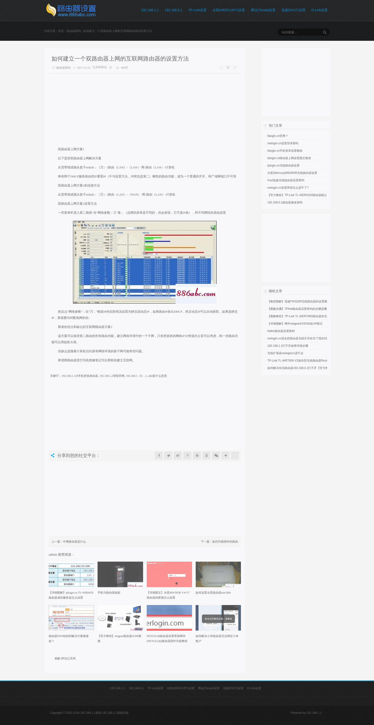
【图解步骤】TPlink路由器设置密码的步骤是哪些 (298, 309)
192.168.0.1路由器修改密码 (284, 202)
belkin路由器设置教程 (281, 331)
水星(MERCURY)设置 (229, 10)
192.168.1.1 (150, 10)
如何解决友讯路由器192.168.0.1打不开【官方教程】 (300, 368)
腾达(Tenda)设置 (263, 10)
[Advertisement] (145, 106)
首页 (61, 31)
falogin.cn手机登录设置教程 (284, 150)
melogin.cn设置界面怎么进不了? (288, 187)
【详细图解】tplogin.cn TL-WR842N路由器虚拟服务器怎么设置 (71, 595)
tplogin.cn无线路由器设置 (283, 165)
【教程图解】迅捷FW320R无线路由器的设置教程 (298, 301)
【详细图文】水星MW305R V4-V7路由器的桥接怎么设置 (168, 595)
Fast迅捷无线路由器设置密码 (285, 180)
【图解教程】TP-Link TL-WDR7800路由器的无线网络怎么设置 (307, 316)
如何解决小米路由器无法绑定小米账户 (217, 638)
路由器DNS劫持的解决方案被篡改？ (69, 638)
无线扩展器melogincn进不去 (285, 353)
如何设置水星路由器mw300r (213, 592)
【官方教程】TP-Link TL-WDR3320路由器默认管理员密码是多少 (308, 195)
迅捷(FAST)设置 (293, 10)
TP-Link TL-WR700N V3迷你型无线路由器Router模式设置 (304, 360)
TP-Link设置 (197, 10)
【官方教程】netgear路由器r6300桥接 (119, 638)
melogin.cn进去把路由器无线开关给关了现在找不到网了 (302, 338)
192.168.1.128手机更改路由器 (80, 376)
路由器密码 (74, 31)
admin (53, 554)
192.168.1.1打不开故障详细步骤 (287, 345)
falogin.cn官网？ (277, 136)
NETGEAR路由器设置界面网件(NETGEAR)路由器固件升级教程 (167, 638)
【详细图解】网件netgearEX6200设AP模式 (294, 323)
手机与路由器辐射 (109, 592)
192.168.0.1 (173, 10)
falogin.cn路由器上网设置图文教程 (289, 158)
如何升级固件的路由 (225, 541)
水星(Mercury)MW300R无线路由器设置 (292, 173)
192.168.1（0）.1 (136, 376)
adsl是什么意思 (157, 376)
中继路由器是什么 (74, 541)
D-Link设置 (320, 10)
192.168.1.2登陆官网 (112, 376)
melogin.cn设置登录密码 (282, 143)
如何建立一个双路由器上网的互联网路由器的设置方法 (120, 59)
